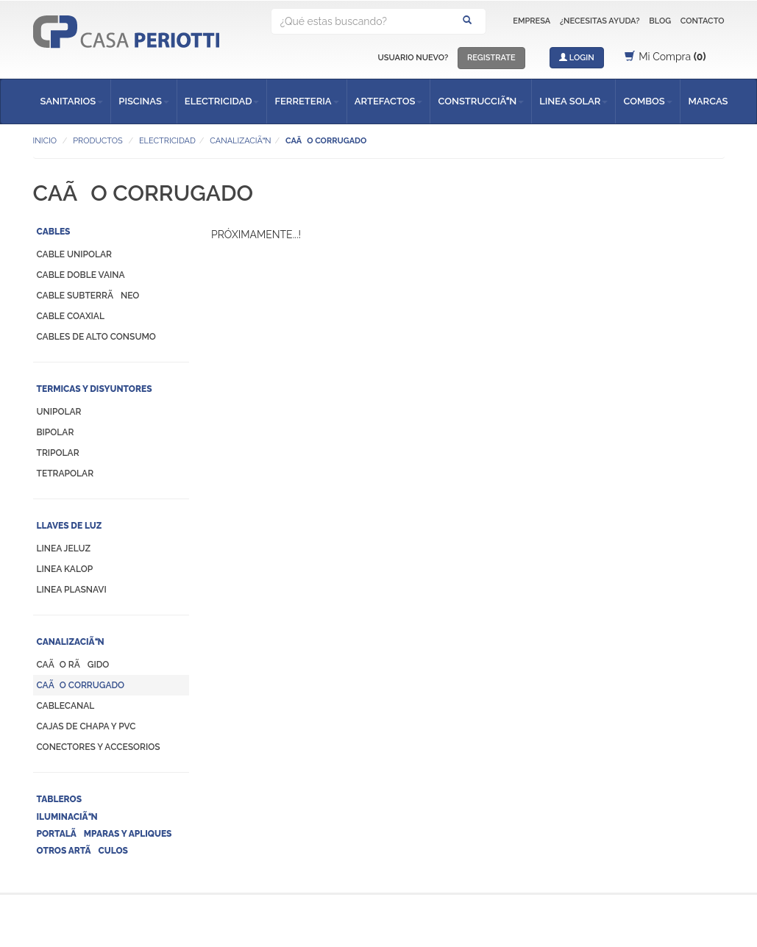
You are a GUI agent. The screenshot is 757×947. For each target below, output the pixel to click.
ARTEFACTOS (389, 101)
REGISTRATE (491, 57)
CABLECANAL (66, 706)
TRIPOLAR (58, 453)
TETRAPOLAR (65, 473)
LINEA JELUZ (64, 548)
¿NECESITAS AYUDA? (600, 21)
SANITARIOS (72, 101)
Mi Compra (665, 56)
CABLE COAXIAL (70, 316)
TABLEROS (59, 799)
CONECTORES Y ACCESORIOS (98, 747)
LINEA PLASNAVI (72, 590)
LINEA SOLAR (573, 101)
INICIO (45, 141)
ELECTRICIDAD (222, 101)
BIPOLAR (55, 432)
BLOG (660, 21)
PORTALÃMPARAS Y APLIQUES (104, 834)
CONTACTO (702, 21)
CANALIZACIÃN (70, 642)
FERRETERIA (306, 101)
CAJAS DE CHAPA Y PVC (86, 726)
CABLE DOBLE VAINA (81, 275)
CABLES (54, 231)
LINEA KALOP (65, 569)
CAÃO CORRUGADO (81, 685)
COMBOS (647, 101)
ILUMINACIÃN (67, 817)
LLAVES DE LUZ (69, 526)
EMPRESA (531, 21)
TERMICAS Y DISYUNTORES (94, 389)
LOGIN (576, 57)
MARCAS (708, 101)
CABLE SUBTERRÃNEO (88, 295)
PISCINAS (143, 101)
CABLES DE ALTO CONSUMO (96, 337)
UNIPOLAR (59, 412)
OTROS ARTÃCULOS (82, 851)
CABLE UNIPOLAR (75, 254)
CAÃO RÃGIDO (73, 665)
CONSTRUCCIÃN (481, 101)
